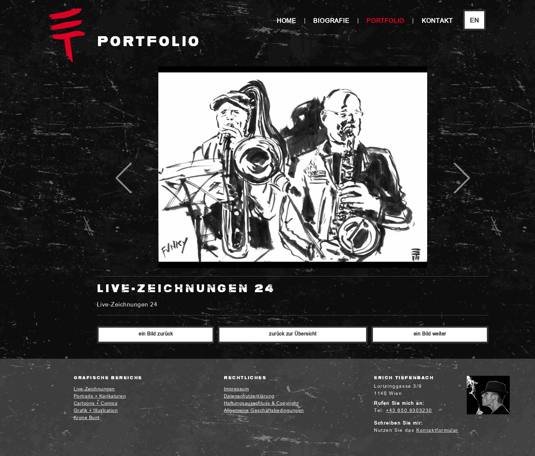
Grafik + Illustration (96, 410)
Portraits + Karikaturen (100, 396)
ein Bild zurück (156, 334)
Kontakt (437, 21)
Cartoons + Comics (95, 403)
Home (286, 21)
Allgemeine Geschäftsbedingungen (264, 410)
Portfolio (385, 21)
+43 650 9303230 (409, 410)
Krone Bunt (87, 418)
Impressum (236, 389)
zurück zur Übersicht (293, 334)
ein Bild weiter (430, 334)
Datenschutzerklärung (249, 396)
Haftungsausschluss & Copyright (261, 403)
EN (474, 21)
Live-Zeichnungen (94, 389)
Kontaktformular (437, 430)
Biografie (331, 21)
